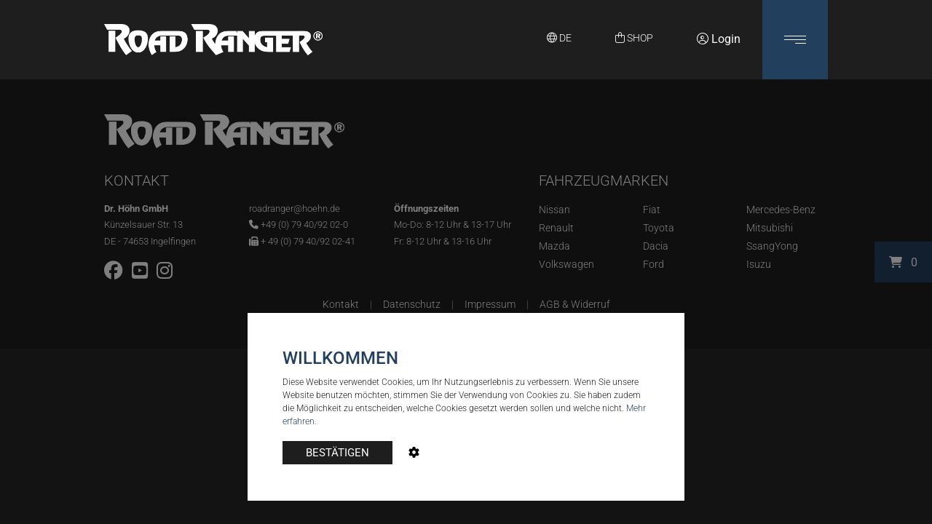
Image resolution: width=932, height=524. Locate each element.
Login (719, 39)
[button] (795, 39)
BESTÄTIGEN (337, 452)
